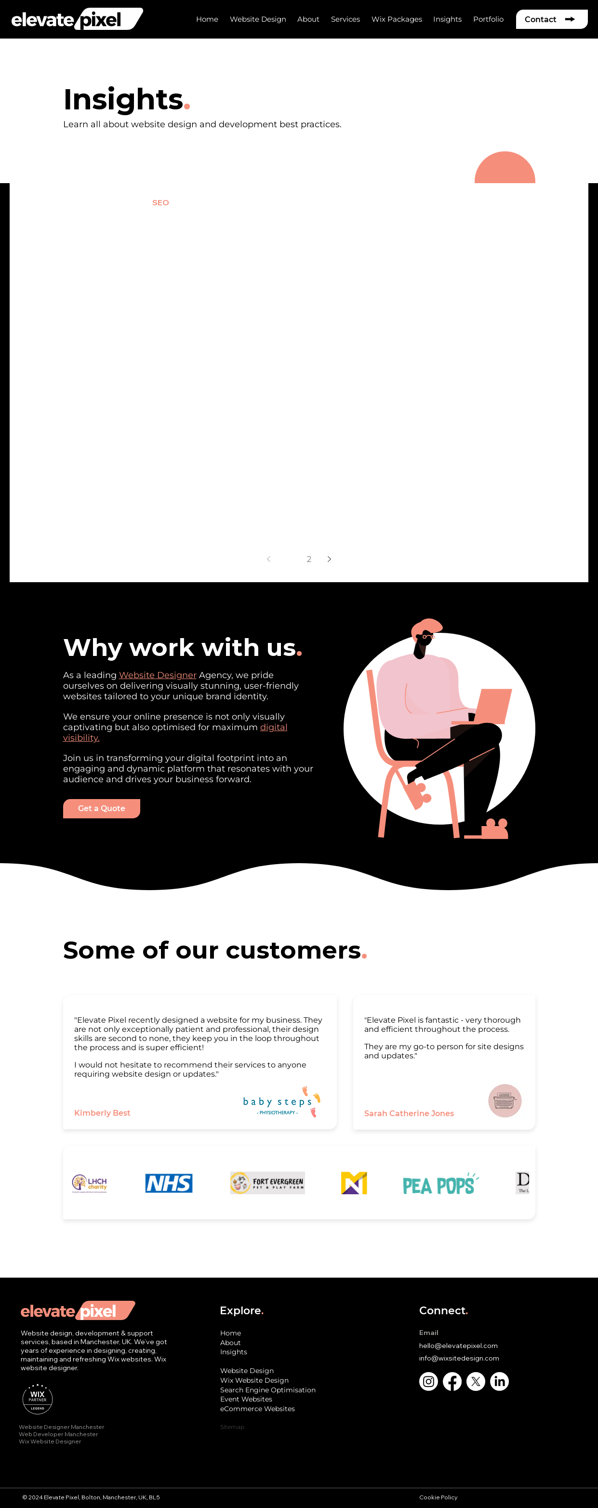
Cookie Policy (438, 1497)
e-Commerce (213, 202)
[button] (308, 19)
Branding (275, 202)
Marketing (332, 202)
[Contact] (552, 19)
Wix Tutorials (396, 202)
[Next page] (329, 559)
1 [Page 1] (289, 559)
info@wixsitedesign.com (459, 1358)
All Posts (36, 202)
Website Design (102, 202)
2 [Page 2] (309, 559)
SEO (160, 202)
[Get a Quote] (101, 808)
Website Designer (158, 675)
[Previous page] (269, 559)
